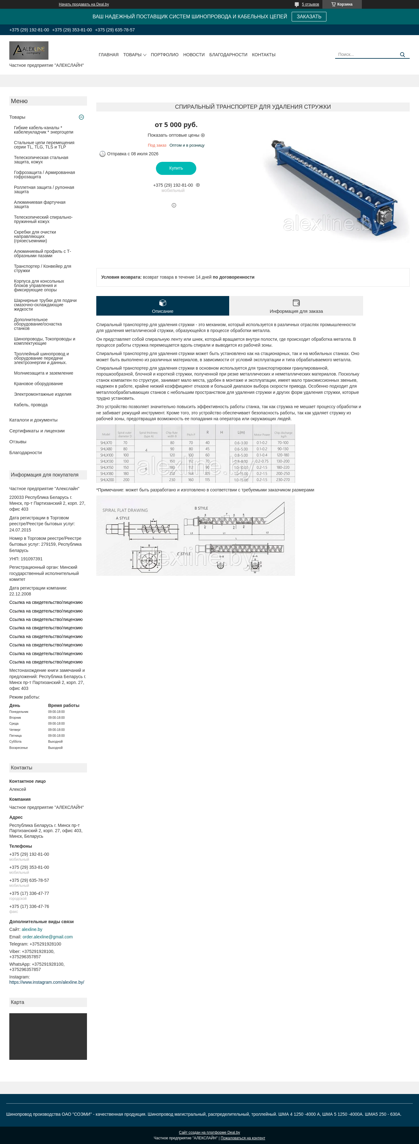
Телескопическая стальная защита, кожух (41, 159)
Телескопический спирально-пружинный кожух (43, 219)
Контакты (264, 54)
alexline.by (32, 929)
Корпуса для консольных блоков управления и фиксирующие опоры (39, 285)
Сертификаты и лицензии (37, 430)
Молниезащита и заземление (43, 373)
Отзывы (17, 441)
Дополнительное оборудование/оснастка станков (38, 324)
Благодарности (228, 54)
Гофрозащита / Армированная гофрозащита (44, 174)
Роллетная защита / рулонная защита (44, 189)
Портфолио (165, 54)
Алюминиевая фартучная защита (40, 204)
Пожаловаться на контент (243, 1138)
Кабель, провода (31, 404)
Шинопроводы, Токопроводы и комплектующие (44, 341)
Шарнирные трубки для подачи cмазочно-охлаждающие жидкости (45, 305)
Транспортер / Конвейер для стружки (42, 268)
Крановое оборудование (38, 383)
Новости (194, 54)
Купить (176, 168)
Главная (109, 54)
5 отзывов (310, 4)
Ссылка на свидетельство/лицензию (46, 602)
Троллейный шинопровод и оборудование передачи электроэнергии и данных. (41, 358)
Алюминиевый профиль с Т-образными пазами (42, 253)
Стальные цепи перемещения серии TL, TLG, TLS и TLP (44, 144)
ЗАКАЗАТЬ (309, 16)
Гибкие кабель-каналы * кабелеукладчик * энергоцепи (43, 129)
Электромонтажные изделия (42, 394)
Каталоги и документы (33, 419)
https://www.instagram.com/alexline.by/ (46, 982)
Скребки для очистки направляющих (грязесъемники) (35, 236)
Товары (132, 54)
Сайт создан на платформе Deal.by (209, 1132)
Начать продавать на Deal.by (84, 4)
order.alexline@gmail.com (48, 936)
